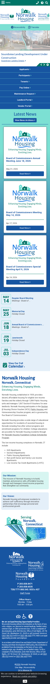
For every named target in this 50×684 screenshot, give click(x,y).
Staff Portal (25, 593)
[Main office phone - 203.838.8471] (37, 2)
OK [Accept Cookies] (25, 681)
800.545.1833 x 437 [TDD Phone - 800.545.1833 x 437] (29, 589)
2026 (18, 664)
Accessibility (29, 667)
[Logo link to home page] (26, 15)
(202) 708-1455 (25, 635)
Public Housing (37, 409)
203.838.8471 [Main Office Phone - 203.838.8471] (26, 583)
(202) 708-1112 (7, 635)
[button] (6, 2)
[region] (25, 59)
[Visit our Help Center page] (42, 2)
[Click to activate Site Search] (46, 2)
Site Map (19, 667)
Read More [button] (25, 174)
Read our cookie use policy (25, 676)
